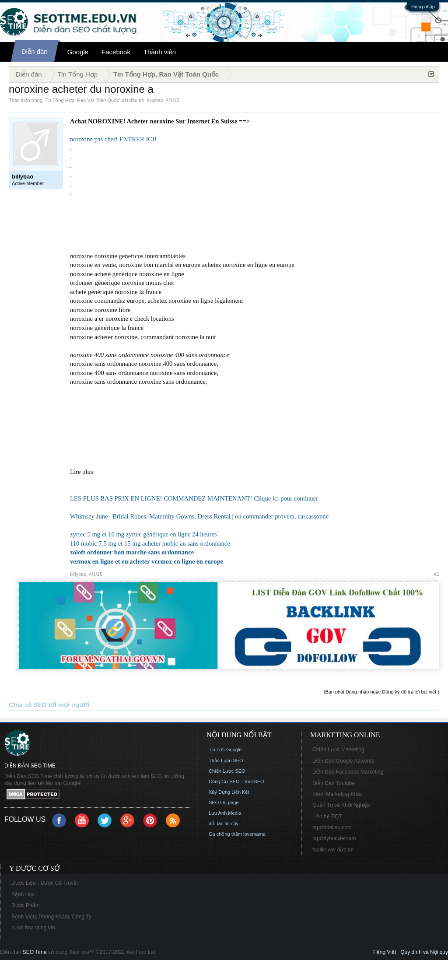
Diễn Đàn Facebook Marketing (347, 772)
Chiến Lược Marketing (338, 749)
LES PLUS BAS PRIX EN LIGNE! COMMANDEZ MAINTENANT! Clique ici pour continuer (194, 498)
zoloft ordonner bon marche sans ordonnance (132, 552)
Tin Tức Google (225, 749)
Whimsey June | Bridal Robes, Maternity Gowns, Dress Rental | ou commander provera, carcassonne (199, 516)
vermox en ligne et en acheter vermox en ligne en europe (146, 561)
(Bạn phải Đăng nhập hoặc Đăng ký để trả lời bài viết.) (381, 691)
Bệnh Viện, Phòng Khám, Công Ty (51, 917)
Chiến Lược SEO (227, 771)
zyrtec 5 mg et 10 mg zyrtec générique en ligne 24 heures (143, 534)
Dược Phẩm (25, 905)
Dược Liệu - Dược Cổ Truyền (45, 883)
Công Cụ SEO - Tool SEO (236, 781)
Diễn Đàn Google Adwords (343, 761)
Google (77, 52)
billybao (155, 100)
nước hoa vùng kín (33, 928)
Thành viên (160, 52)
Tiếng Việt (384, 952)
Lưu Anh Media (225, 813)
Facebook (116, 52)
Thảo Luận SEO (226, 760)
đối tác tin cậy (223, 823)
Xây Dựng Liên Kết (229, 792)
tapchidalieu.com (332, 827)
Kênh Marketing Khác (337, 794)
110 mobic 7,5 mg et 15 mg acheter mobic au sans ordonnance (150, 543)
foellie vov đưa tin (333, 850)
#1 (436, 574)
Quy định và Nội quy (424, 952)
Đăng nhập (423, 6)
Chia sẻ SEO (28, 704)
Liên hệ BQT (327, 816)
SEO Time (35, 952)
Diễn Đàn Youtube (333, 783)
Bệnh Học (23, 894)
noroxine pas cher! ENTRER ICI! (113, 139)
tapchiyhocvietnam (334, 838)
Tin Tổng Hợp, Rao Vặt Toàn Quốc (82, 100)
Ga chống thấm (225, 834)
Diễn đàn (34, 51)
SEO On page (224, 802)
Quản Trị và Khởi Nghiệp (341, 805)
